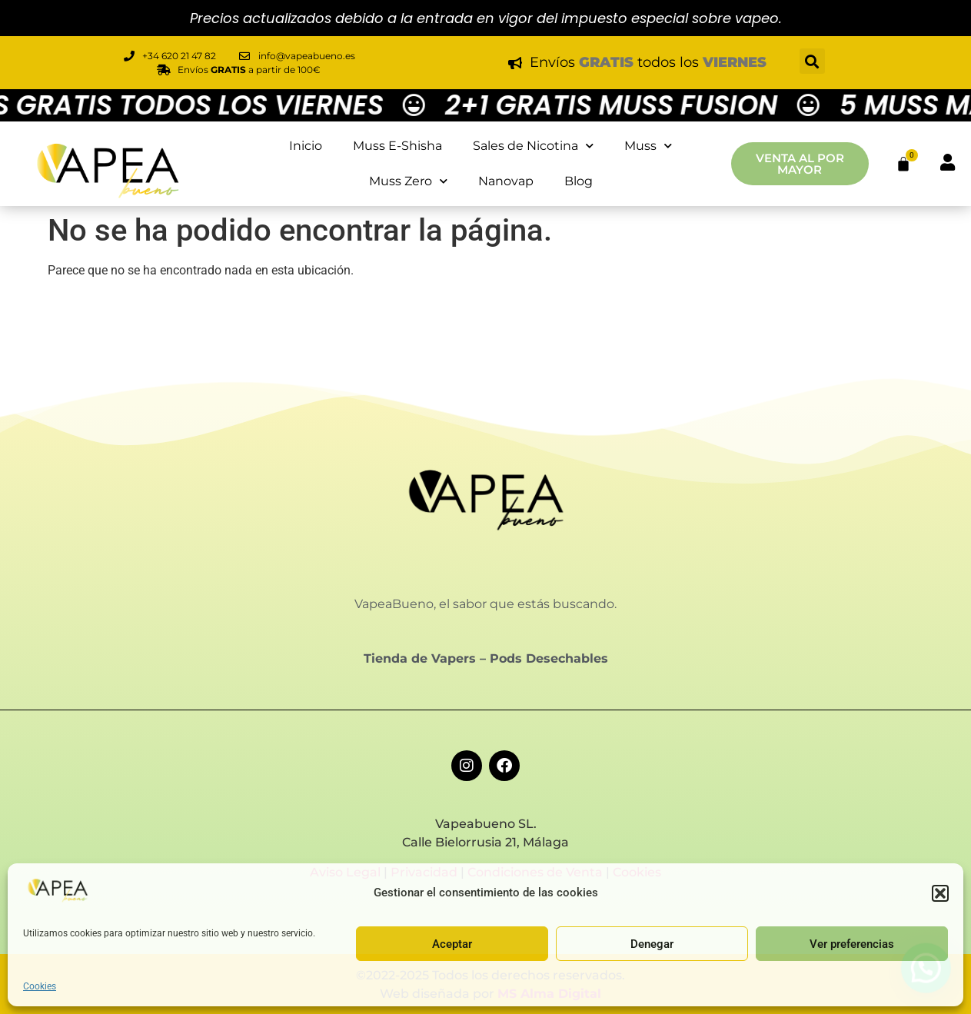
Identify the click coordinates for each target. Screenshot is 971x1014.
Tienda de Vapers (420, 658)
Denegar (651, 944)
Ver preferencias (852, 944)
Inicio (305, 145)
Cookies (39, 986)
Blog (578, 181)
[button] (940, 893)
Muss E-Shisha (397, 145)
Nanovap (506, 181)
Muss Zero (408, 181)
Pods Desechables (549, 658)
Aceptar (452, 944)
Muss (648, 146)
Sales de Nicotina (533, 146)
